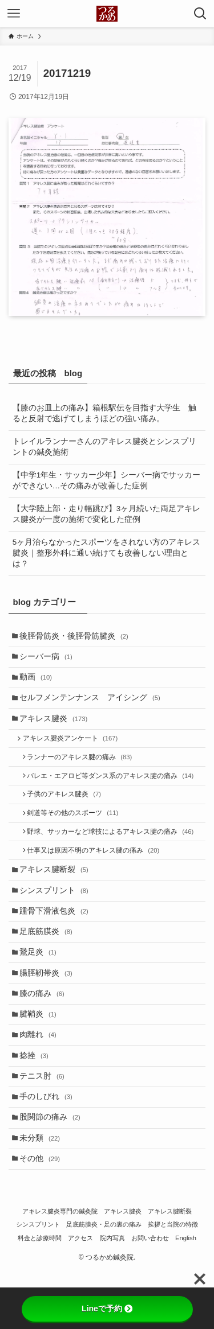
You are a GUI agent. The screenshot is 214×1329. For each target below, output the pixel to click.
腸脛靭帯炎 (48, 1010)
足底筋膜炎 (48, 964)
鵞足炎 (40, 986)
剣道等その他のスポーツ (76, 833)
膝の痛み (44, 1032)
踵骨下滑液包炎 (56, 941)
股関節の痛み (52, 1170)
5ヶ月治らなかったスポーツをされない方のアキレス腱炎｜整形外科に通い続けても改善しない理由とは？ (107, 553)
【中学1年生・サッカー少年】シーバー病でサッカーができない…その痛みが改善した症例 (107, 480)
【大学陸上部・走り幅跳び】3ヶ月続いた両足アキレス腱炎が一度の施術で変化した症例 (107, 514)
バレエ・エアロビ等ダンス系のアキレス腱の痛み (114, 792)
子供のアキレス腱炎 (68, 812)
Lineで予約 (107, 1308)
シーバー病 (48, 660)
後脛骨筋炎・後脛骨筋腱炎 (76, 637)
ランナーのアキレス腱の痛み (83, 771)
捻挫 (36, 1101)
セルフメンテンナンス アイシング (92, 705)
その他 (42, 1215)
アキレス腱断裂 (56, 895)
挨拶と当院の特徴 (173, 1282)
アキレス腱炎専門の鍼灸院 (60, 1268)
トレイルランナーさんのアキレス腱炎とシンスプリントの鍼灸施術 (104, 446)
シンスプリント (56, 918)
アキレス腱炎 (56, 728)
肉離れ (40, 1078)
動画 (38, 682)
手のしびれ (48, 1146)
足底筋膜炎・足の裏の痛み (104, 1282)
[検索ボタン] (200, 13)
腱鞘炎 (40, 1055)
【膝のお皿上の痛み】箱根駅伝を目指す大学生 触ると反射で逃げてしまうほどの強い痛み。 (104, 413)
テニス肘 (44, 1124)
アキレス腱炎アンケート (73, 750)
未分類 (42, 1192)
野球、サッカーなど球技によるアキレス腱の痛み (114, 853)
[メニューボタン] (13, 13)
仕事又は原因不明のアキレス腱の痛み (97, 874)
